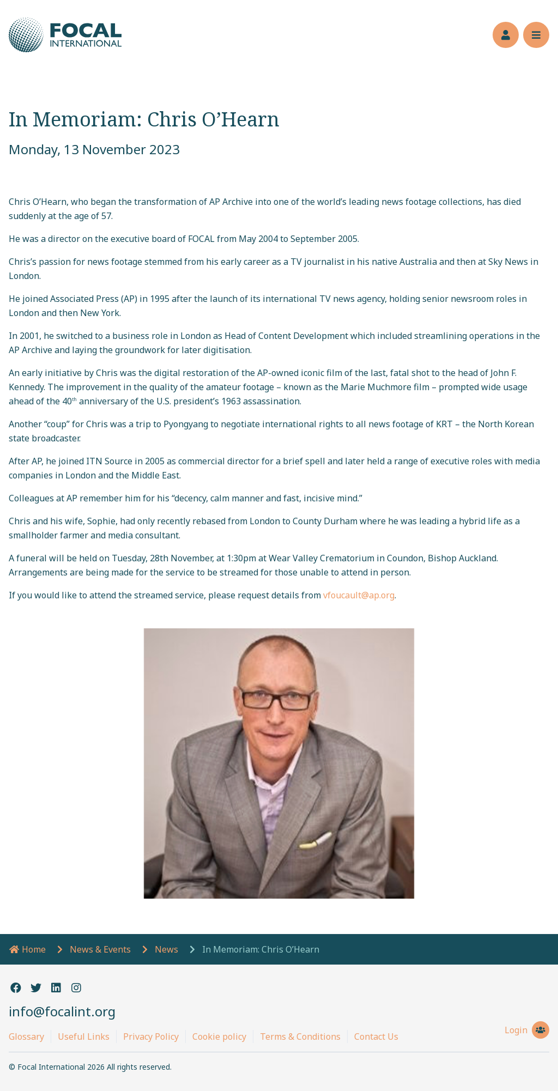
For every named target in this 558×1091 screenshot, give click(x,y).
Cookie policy (219, 1036)
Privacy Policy (151, 1036)
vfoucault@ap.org (359, 595)
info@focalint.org (62, 1011)
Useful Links (84, 1036)
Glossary (26, 1036)
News (166, 949)
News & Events (100, 949)
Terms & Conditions (300, 1036)
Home (27, 949)
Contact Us (376, 1036)
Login (527, 1030)
